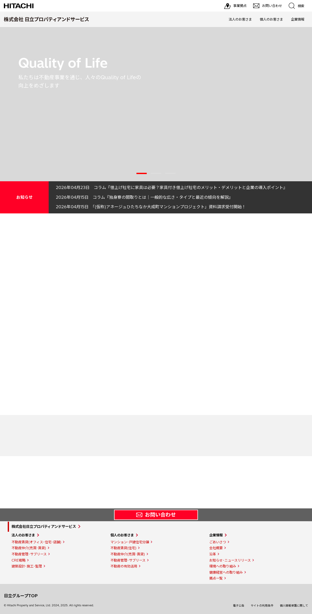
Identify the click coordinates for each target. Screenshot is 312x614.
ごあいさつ (217, 542)
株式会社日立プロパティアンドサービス (44, 526)
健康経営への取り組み (226, 572)
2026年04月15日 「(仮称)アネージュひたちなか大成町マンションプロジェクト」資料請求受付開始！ (151, 206)
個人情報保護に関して (294, 605)
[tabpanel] (156, 104)
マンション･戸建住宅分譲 (129, 542)
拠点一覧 (216, 578)
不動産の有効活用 (123, 566)
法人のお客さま (240, 19)
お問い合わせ (156, 514)
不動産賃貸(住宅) (123, 548)
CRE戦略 (18, 560)
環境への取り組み (222, 566)
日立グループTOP (21, 595)
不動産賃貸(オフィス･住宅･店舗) (36, 542)
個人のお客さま (271, 19)
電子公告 (238, 605)
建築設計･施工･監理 (27, 566)
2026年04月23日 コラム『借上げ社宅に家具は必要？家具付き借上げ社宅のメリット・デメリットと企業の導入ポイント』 (171, 187)
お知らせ (24, 197)
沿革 (212, 554)
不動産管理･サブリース (29, 554)
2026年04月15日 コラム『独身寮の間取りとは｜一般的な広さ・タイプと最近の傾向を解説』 (144, 197)
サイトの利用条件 (262, 605)
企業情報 (297, 19)
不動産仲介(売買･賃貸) (29, 548)
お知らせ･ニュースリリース (230, 560)
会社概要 (216, 548)
